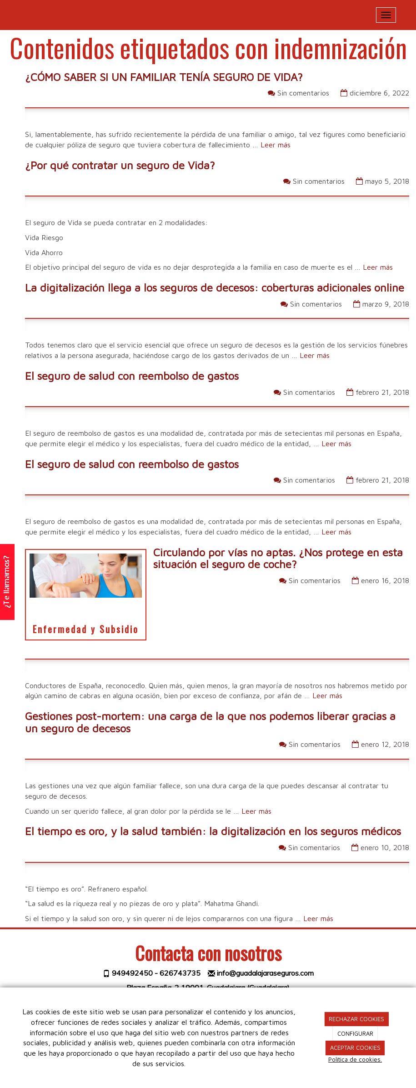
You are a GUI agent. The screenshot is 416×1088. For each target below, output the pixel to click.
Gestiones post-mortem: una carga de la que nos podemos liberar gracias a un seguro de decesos (210, 722)
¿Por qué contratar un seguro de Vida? (120, 165)
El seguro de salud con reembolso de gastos (132, 375)
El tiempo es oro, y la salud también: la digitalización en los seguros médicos (213, 831)
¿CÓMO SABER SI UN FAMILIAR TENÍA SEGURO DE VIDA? (164, 77)
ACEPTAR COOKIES (355, 1047)
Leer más (276, 145)
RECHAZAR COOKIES (356, 1019)
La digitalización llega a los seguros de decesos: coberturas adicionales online (214, 287)
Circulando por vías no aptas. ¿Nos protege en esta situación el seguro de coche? (278, 558)
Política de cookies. (355, 1059)
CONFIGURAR (355, 1033)
